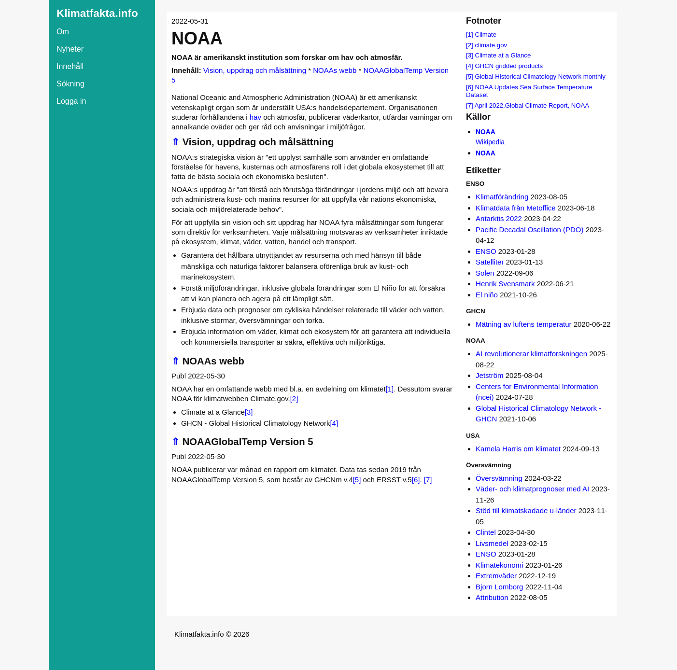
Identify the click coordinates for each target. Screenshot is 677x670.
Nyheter (70, 49)
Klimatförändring (502, 197)
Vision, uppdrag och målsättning (254, 70)
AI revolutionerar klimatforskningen (531, 353)
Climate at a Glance (503, 55)
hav (255, 117)
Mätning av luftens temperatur (523, 324)
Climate (485, 34)
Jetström (490, 375)
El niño (487, 295)
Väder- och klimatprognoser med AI (532, 489)
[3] (249, 412)
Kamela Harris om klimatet (518, 449)
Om (62, 32)
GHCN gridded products (509, 66)
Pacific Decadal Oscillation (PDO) (529, 229)
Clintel (486, 532)
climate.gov (491, 45)
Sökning (70, 84)
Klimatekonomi (499, 565)
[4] (334, 423)
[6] (416, 479)
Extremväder (496, 576)
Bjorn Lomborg (499, 587)
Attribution (492, 597)
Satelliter (490, 262)
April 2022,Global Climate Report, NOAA (532, 105)
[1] (390, 389)
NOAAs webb (334, 70)
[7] (428, 479)
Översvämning (499, 478)
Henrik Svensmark (505, 283)
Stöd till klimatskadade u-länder (526, 510)
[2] (294, 398)
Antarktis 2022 (499, 218)
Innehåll (70, 66)
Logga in (71, 101)
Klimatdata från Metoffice (516, 208)
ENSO (486, 251)
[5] (357, 479)
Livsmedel (492, 543)
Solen (485, 273)
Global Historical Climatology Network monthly (540, 76)
